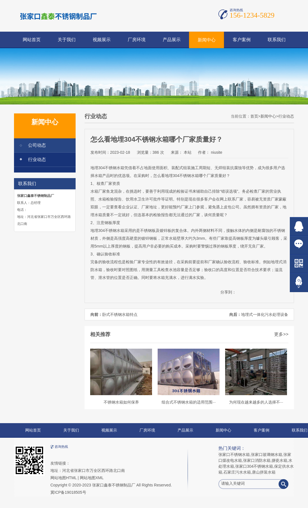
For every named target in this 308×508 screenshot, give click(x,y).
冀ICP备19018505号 (68, 492)
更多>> (281, 334)
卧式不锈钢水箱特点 (119, 314)
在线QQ (299, 226)
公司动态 (37, 145)
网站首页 (32, 39)
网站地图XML (92, 478)
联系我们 (277, 39)
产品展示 (172, 39)
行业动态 (37, 159)
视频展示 (102, 39)
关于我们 (67, 39)
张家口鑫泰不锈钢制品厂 (113, 485)
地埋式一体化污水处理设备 (264, 314)
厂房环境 (137, 39)
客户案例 (242, 39)
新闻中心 (207, 40)
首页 (254, 116)
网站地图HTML (63, 478)
